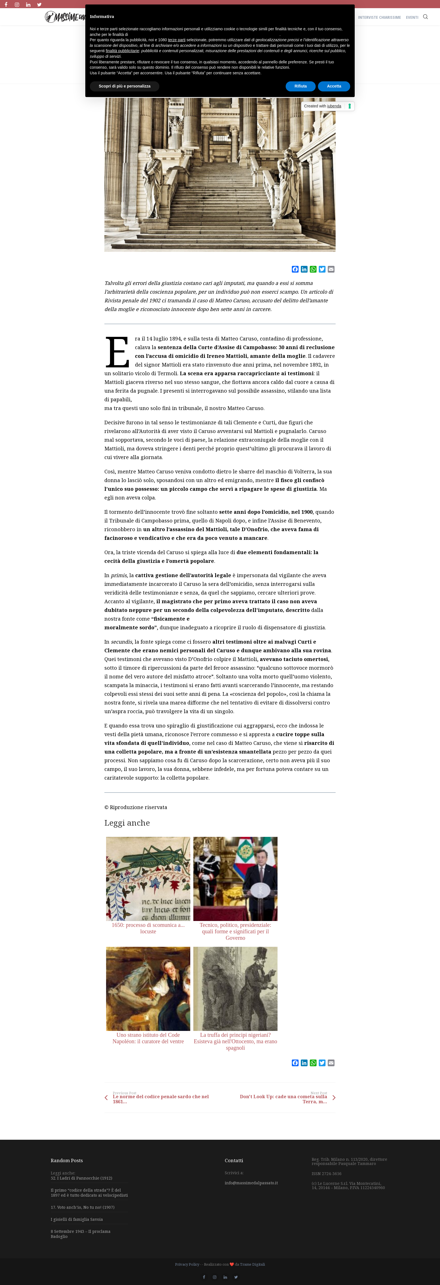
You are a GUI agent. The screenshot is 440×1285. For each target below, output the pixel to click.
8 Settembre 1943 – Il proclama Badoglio (81, 1234)
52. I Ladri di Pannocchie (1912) (81, 1178)
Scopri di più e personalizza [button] (124, 86)
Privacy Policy (187, 1264)
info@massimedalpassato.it (251, 1182)
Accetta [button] (334, 86)
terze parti (176, 40)
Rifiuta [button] (301, 86)
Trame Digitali (252, 1264)
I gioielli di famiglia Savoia (77, 1219)
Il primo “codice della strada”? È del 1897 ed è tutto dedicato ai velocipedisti (89, 1192)
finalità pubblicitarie (122, 51)
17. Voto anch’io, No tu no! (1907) (82, 1207)
